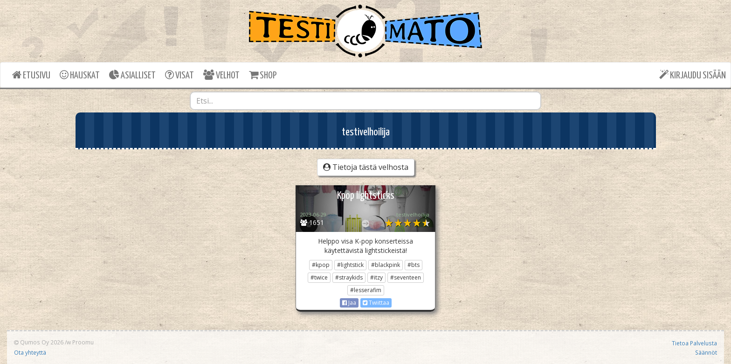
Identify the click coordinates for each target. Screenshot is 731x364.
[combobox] (365, 100)
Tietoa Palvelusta (694, 343)
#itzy (376, 277)
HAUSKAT (80, 75)
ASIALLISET (132, 75)
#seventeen (405, 277)
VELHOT (221, 75)
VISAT (179, 75)
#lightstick (350, 265)
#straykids (349, 277)
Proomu (83, 342)
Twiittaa (376, 303)
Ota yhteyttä (30, 352)
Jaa (349, 303)
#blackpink (385, 265)
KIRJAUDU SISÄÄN (692, 75)
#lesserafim (365, 290)
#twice (319, 277)
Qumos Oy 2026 (38, 342)
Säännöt (706, 352)
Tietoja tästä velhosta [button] (365, 167)
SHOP (262, 75)
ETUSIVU (31, 75)
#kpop (321, 265)
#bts (413, 265)
